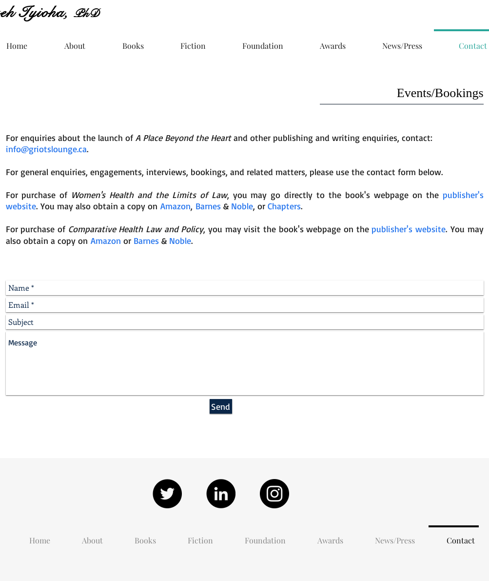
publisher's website (409, 228)
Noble (242, 205)
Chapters (284, 205)
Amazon (175, 205)
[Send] (221, 406)
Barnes (208, 205)
